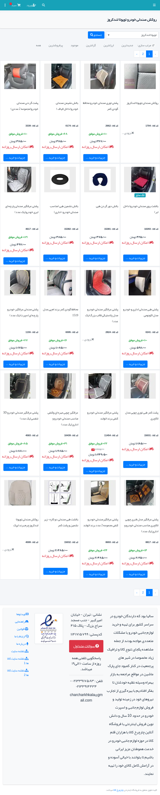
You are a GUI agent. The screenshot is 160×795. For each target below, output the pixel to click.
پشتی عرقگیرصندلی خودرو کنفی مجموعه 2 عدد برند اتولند (100, 522)
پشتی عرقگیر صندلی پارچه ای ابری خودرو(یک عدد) (21, 209)
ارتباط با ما (21, 636)
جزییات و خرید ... (95, 157)
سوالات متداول (86, 646)
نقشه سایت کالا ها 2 (18, 672)
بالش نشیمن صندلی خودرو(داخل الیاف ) (67, 106)
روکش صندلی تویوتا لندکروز (142, 103)
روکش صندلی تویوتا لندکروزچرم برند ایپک (25, 522)
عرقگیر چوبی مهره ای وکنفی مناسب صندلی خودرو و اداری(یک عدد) (63, 418)
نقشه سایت (20, 651)
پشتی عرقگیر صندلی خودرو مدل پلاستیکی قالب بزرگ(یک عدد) (101, 315)
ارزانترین (109, 45)
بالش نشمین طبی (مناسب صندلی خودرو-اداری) (64, 209)
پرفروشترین (56, 45)
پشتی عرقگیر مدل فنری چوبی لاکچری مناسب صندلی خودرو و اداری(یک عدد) (141, 525)
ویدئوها (22, 614)
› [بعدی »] (136, 54)
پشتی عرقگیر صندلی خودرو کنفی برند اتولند (102, 415)
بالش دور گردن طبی (107, 206)
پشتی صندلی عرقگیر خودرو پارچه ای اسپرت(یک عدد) (22, 312)
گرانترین (91, 45)
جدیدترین (127, 45)
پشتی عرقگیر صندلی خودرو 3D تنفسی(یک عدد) (20, 415)
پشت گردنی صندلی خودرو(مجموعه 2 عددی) (24, 106)
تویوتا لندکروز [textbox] (149, 35)
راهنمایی (22, 621)
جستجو (96, 35)
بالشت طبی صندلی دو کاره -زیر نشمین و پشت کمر (61, 522)
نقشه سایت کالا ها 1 (18, 661)
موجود (74, 45)
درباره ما (22, 644)
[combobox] (132, 35)
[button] (154, 5)
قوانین (23, 629)
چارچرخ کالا (118, 790)
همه (38, 45)
